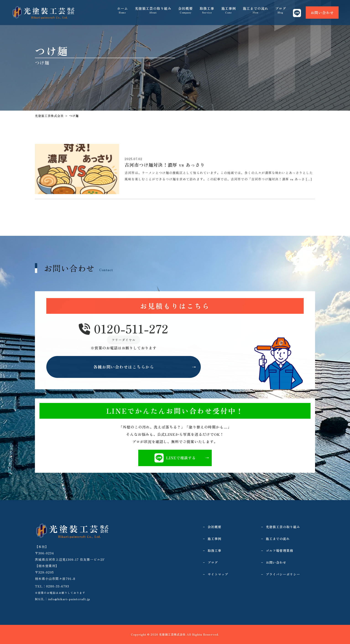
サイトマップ (218, 574)
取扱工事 (207, 12)
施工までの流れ (255, 12)
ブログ (280, 12)
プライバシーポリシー (283, 574)
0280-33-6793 (57, 586)
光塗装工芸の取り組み (153, 12)
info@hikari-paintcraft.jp (69, 599)
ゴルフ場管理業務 (279, 550)
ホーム (122, 12)
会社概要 (185, 12)
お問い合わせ (322, 11)
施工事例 (228, 12)
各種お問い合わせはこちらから (123, 367)
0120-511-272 (124, 329)
